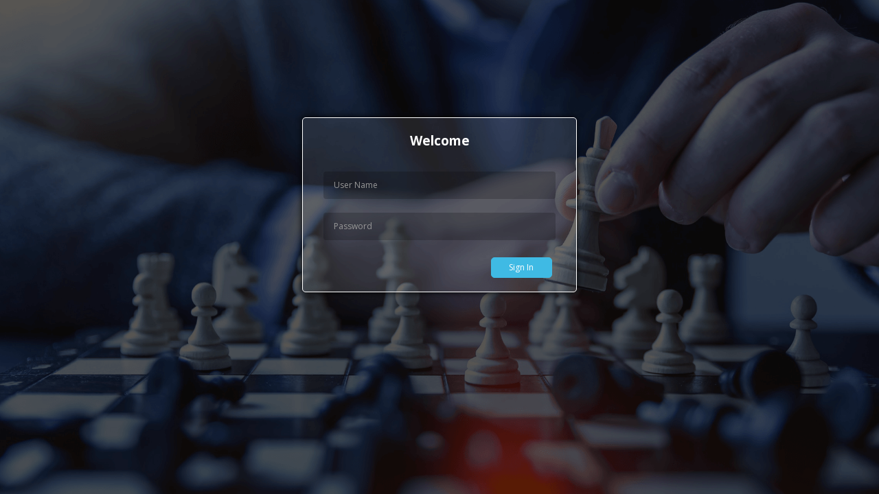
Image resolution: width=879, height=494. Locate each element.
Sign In (521, 267)
